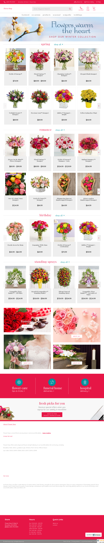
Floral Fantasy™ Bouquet (40, 74)
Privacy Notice (76, 541)
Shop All (57, 44)
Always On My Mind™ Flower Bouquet (15, 160)
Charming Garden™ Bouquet (64, 74)
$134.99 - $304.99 (64, 298)
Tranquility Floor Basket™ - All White (15, 292)
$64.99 (64, 205)
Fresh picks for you (52, 406)
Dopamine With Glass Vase (39, 246)
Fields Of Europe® (15, 74)
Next (99, 67)
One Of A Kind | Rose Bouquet (15, 199)
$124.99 (15, 205)
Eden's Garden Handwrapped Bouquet (88, 199)
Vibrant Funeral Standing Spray (64, 292)
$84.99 (64, 81)
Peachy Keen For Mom (15, 245)
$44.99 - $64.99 (15, 252)
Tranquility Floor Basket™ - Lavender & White (88, 293)
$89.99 (15, 120)
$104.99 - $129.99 (64, 166)
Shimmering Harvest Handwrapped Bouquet (64, 199)
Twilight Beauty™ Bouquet (15, 113)
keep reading (47, 433)
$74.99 (15, 81)
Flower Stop (8, 8)
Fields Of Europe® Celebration (64, 246)
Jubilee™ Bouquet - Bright (64, 113)
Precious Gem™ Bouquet (40, 113)
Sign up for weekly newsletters (52, 414)
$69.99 (40, 252)
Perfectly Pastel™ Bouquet (39, 199)
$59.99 (64, 120)
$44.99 (88, 120)
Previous (5, 67)
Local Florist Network (87, 541)
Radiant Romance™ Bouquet (89, 160)
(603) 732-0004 (10, 2)
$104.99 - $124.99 (15, 298)
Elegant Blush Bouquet (88, 74)
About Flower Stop (9, 424)
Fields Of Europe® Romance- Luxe (64, 160)
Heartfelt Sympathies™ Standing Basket (40, 292)
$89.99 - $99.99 (40, 81)
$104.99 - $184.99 (40, 298)
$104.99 (89, 166)
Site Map (96, 541)
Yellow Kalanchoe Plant (88, 113)
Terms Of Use (66, 541)
